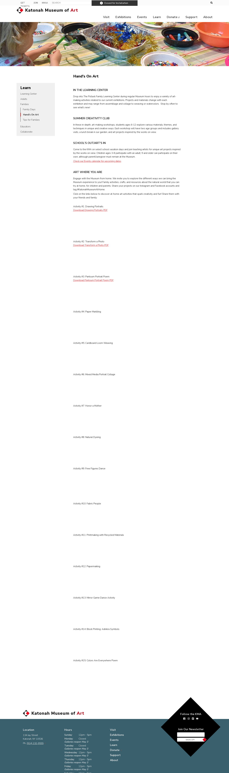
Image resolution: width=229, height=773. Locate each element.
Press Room (29, 770)
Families (24, 97)
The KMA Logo (67, 770)
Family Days (29, 102)
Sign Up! (190, 733)
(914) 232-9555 (36, 731)
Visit (103, 10)
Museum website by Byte (191, 770)
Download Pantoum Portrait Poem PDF (98, 273)
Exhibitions (120, 10)
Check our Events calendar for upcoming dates (102, 154)
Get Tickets (179, 3)
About (207, 10)
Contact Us (48, 770)
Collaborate (26, 125)
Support (191, 10)
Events (140, 10)
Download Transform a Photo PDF (96, 238)
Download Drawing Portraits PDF (95, 203)
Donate (171, 10)
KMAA (203, 3)
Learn (155, 10)
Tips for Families (31, 113)
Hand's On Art (31, 107)
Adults (23, 92)
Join (194, 3)
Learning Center (28, 87)
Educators (25, 119)
